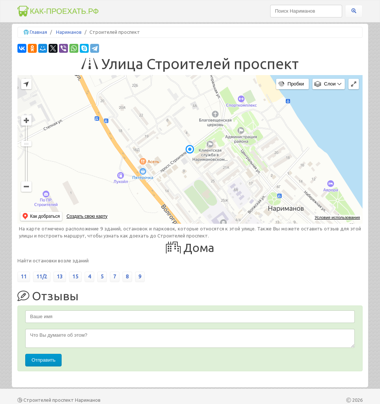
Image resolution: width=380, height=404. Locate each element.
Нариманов (69, 32)
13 (60, 276)
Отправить (43, 360)
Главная (38, 32)
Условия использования (337, 217)
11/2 (41, 276)
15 (75, 276)
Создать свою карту (86, 216)
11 (24, 276)
